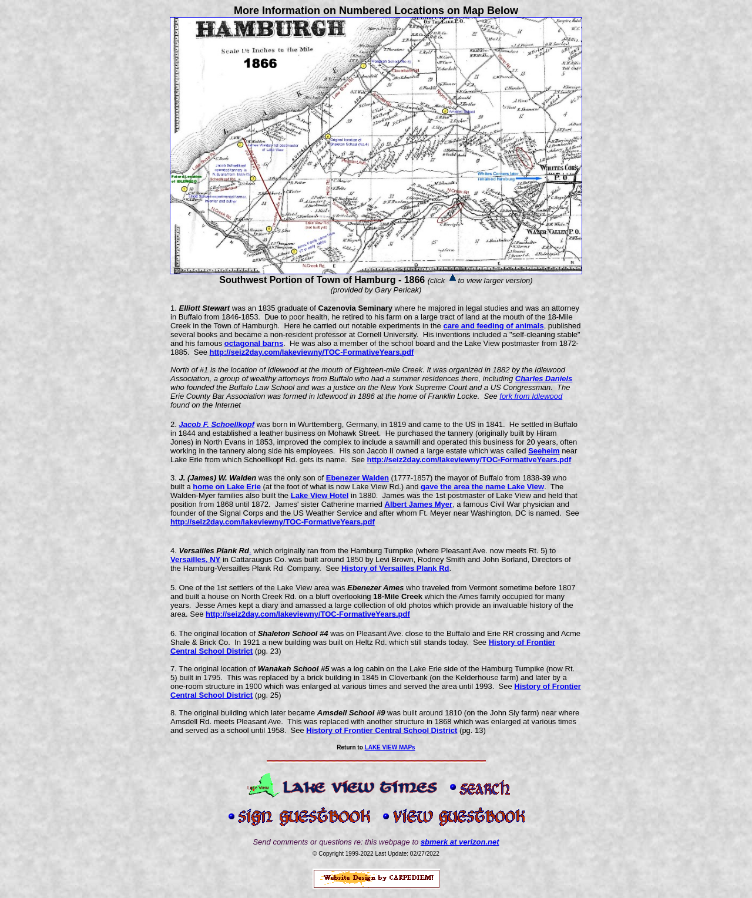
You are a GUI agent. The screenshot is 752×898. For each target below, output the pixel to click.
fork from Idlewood (530, 396)
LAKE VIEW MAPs (390, 747)
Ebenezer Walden (357, 477)
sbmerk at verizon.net (460, 842)
